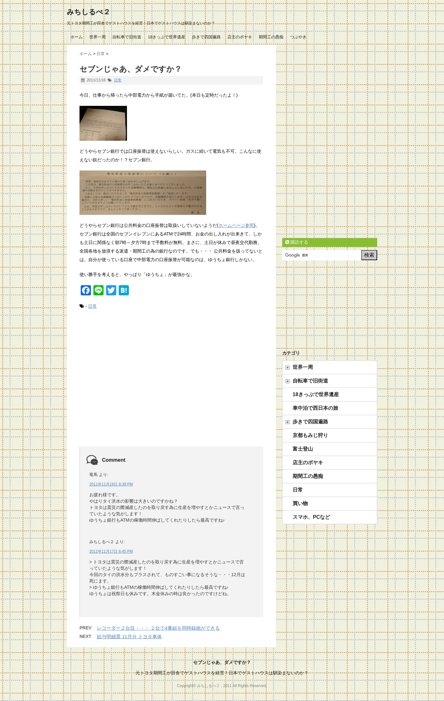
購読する (296, 242)
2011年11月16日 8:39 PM (111, 484)
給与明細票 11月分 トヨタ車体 (129, 636)
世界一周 (97, 37)
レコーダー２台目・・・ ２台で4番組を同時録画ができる (158, 628)
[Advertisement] (171, 385)
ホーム (76, 37)
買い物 (300, 503)
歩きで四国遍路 (206, 37)
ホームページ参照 (236, 225)
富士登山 (303, 449)
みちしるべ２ (88, 12)
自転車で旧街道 (126, 37)
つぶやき (298, 37)
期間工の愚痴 (271, 37)
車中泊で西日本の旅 (315, 408)
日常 (118, 80)
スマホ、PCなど (311, 517)
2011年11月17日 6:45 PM (111, 551)
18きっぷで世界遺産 (166, 37)
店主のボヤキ (239, 37)
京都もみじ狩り (310, 435)
